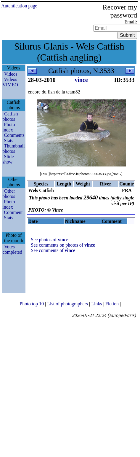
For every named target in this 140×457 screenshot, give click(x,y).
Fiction (112, 303)
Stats (8, 140)
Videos (10, 74)
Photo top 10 (32, 303)
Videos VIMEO (10, 82)
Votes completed (12, 249)
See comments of (53, 250)
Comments (14, 135)
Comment (13, 212)
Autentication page (19, 5)
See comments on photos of (63, 244)
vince (81, 80)
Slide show (8, 159)
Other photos (8, 193)
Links (97, 303)
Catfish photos (10, 116)
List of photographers (68, 303)
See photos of (49, 239)
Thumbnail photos (13, 148)
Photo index (8, 127)
